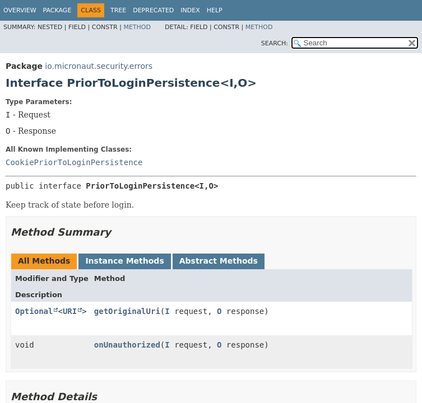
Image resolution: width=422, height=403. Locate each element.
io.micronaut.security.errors (98, 66)
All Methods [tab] (44, 260)
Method (137, 27)
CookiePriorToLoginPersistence (74, 162)
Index (190, 10)
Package (57, 10)
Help (214, 10)
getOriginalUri (127, 311)
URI (70, 311)
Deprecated (153, 10)
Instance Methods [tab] (124, 260)
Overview (19, 10)
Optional (34, 311)
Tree (118, 10)
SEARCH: (274, 43)
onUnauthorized (127, 344)
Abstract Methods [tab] (218, 260)
